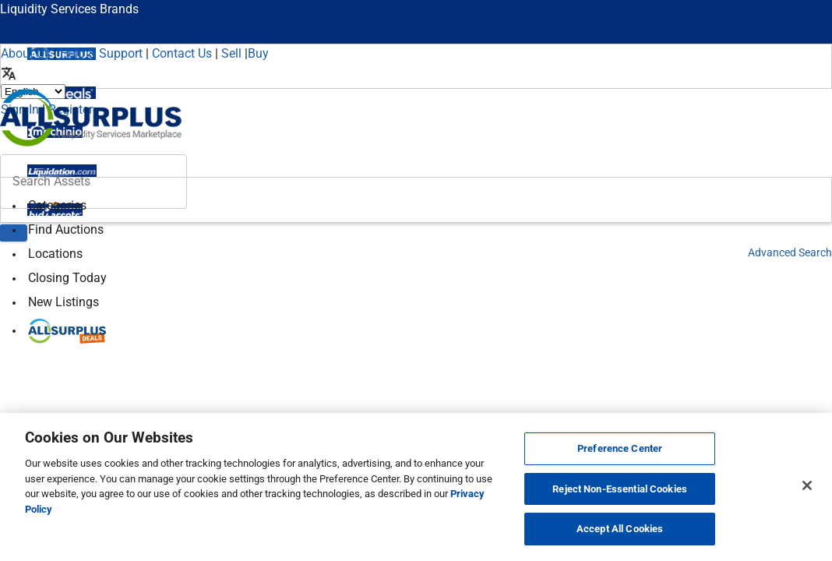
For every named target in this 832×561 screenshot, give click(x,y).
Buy (258, 53)
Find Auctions (66, 229)
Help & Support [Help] (101, 53)
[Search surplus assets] (93, 181)
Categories (57, 205)
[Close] (807, 485)
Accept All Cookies (619, 529)
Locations (55, 253)
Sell (231, 53)
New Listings (63, 302)
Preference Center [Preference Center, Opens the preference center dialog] (619, 448)
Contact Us (182, 53)
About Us (26, 53)
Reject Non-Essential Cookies (619, 489)
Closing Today (67, 277)
